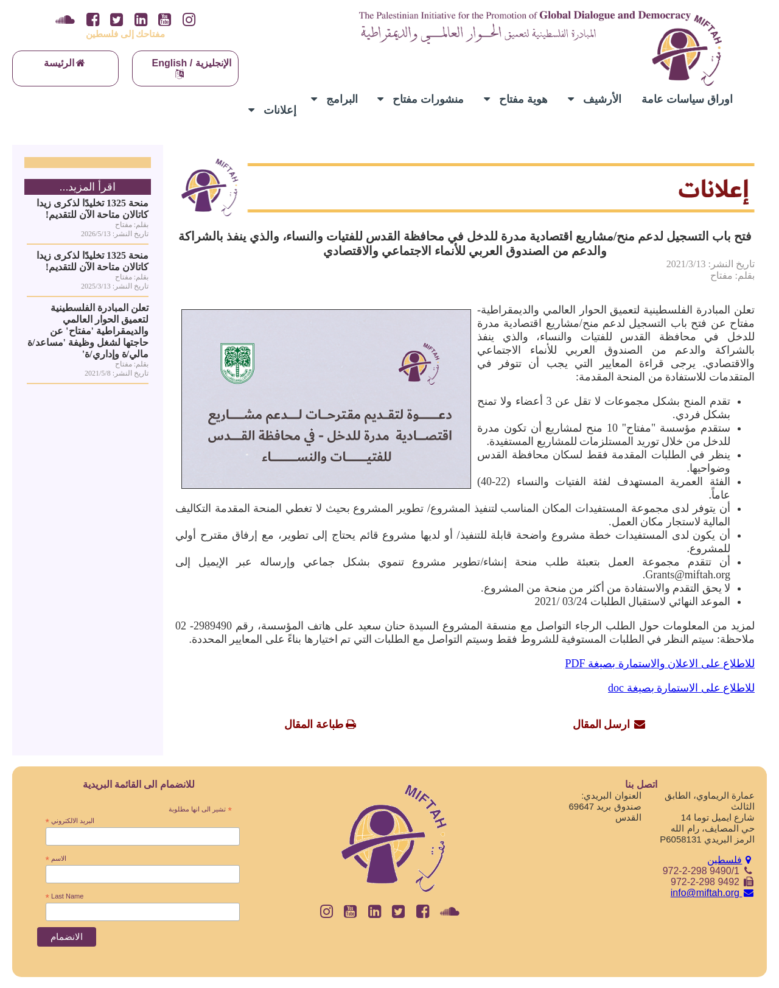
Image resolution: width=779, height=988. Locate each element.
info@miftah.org (713, 893)
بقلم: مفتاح (732, 275)
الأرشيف (594, 99)
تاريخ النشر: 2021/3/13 (710, 264)
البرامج (334, 99)
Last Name (65, 896)
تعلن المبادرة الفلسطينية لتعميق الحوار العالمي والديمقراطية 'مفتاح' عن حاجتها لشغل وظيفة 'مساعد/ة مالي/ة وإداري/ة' (87, 331)
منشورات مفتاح (420, 99)
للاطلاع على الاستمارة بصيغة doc (681, 688)
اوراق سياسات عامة (687, 99)
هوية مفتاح (516, 99)
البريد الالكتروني (70, 821)
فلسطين (731, 860)
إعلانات (272, 110)
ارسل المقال (602, 724)
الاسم (56, 859)
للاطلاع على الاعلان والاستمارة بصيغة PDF (660, 663)
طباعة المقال (313, 724)
